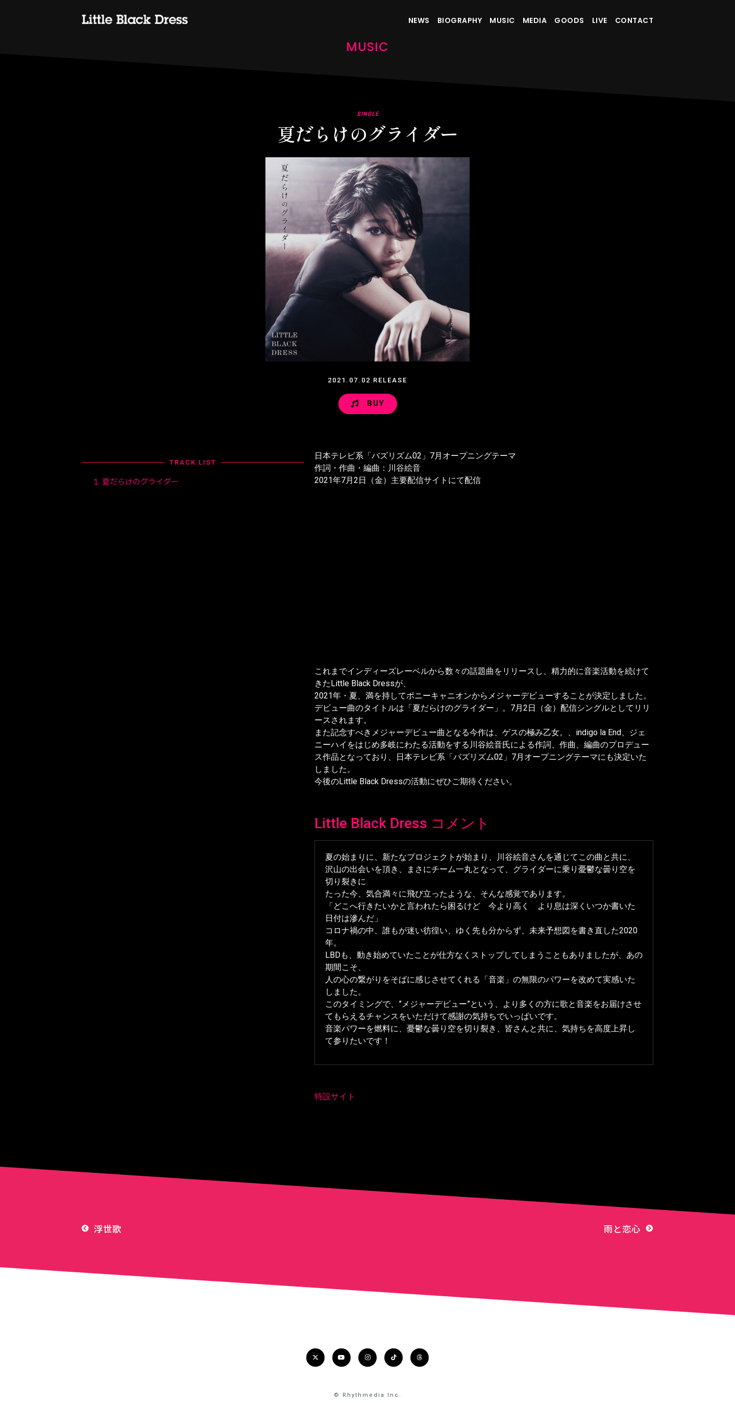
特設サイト (334, 1096)
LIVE (599, 20)
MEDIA (535, 20)
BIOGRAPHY (459, 20)
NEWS (419, 20)
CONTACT (634, 20)
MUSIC (502, 20)
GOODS (569, 20)
